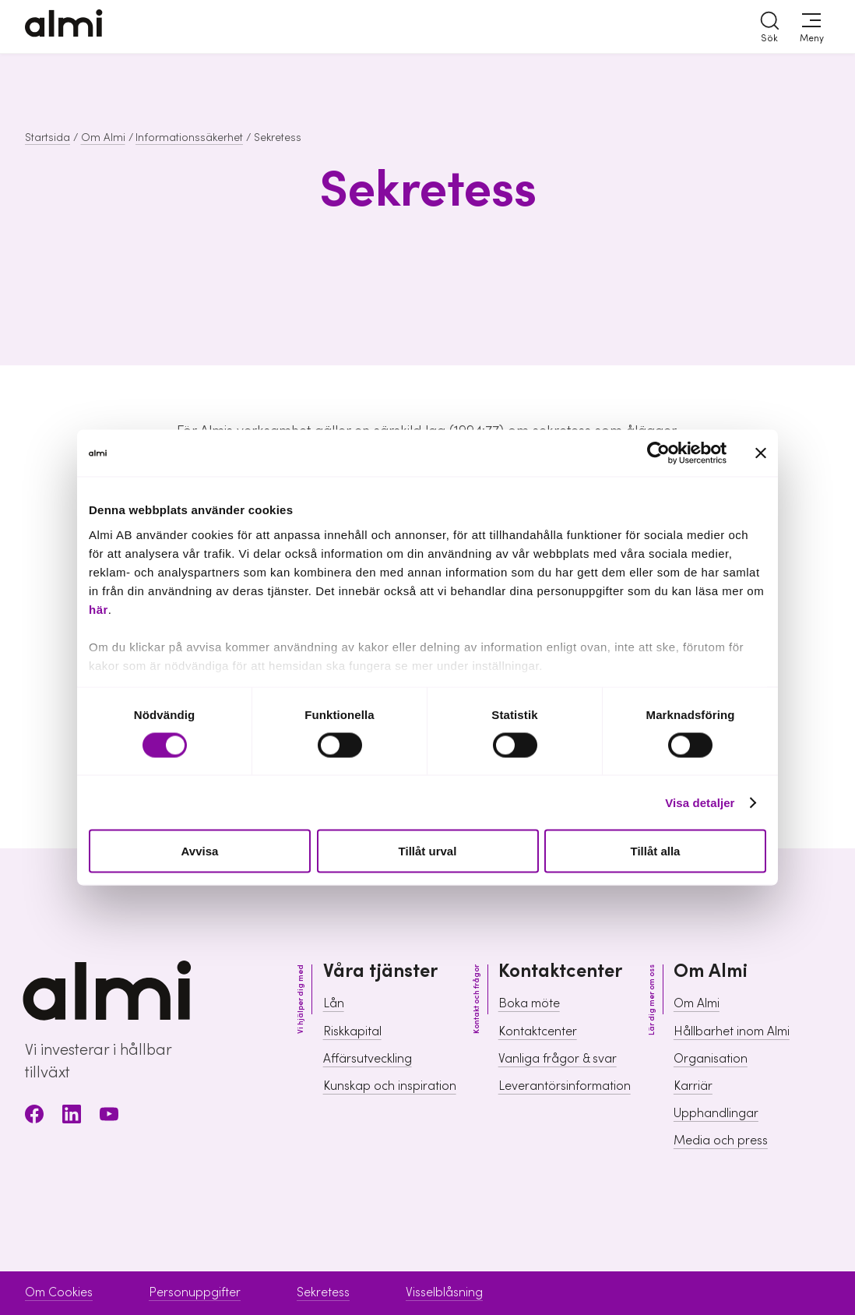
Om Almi (103, 138)
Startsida (47, 138)
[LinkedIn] (71, 1116)
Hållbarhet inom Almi (732, 1031)
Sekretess (323, 1292)
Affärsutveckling (367, 1059)
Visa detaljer (699, 802)
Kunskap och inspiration (389, 1086)
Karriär (693, 1086)
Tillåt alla (656, 851)
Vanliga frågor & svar (557, 1059)
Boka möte (529, 1003)
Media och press (721, 1140)
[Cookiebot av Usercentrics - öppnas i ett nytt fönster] (658, 453)
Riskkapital (352, 1031)
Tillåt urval (428, 851)
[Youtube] (109, 1116)
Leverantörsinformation (564, 1086)
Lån (333, 1003)
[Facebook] (34, 1116)
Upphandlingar (716, 1113)
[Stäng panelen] (760, 453)
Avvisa (200, 851)
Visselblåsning (444, 1292)
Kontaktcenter (537, 1031)
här (98, 608)
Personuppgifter (195, 1292)
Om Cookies (59, 1292)
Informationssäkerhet (189, 138)
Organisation (711, 1059)
